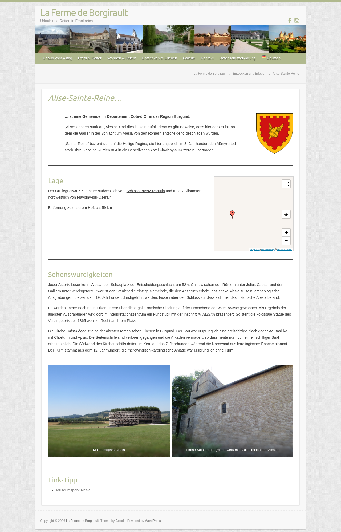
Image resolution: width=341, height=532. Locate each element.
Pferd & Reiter (90, 58)
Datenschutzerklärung (238, 58)
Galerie (189, 58)
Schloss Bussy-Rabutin (146, 191)
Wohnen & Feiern (121, 58)
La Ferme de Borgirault (84, 12)
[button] (232, 214)
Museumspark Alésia (73, 490)
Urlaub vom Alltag (57, 58)
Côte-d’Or (139, 116)
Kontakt (207, 58)
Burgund (181, 116)
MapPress (255, 249)
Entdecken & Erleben (159, 58)
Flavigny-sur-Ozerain (177, 150)
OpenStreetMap (284, 249)
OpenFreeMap (268, 249)
